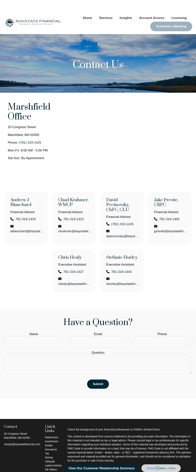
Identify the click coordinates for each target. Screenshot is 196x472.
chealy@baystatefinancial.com (75, 272)
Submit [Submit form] (98, 372)
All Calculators (53, 462)
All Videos (51, 458)
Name (33, 322)
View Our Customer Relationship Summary (102, 468)
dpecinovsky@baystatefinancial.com (123, 225)
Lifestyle (50, 450)
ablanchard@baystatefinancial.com (27, 220)
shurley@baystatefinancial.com (123, 272)
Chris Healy (70, 246)
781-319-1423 (73, 207)
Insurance (51, 437)
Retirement (51, 425)
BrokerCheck (152, 418)
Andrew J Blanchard (20, 191)
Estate (49, 433)
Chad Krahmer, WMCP (73, 191)
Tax (47, 441)
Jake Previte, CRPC (166, 191)
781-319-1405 (169, 207)
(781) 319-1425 (30, 131)
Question (98, 341)
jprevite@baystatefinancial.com (171, 220)
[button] (87, 6)
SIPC (139, 466)
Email (98, 322)
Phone (162, 322)
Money (49, 445)
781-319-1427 (73, 260)
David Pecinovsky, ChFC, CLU (117, 193)
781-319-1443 (121, 260)
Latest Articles (53, 454)
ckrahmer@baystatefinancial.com (75, 220)
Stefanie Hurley (121, 246)
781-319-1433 (25, 207)
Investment (51, 429)
